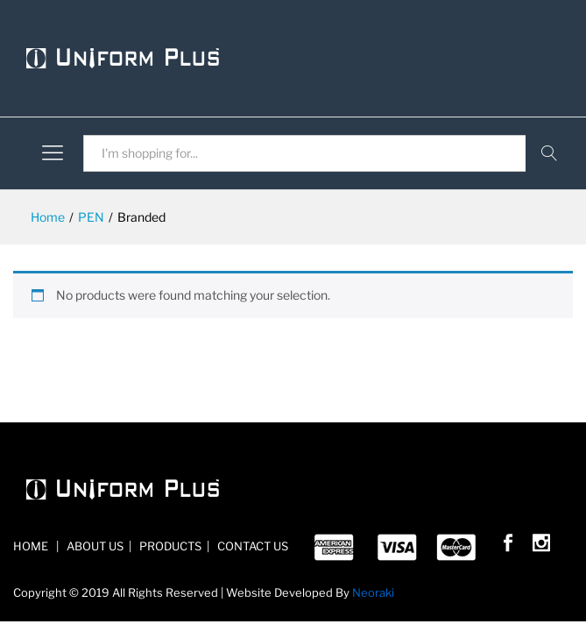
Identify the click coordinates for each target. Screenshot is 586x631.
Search (549, 153)
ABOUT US (94, 546)
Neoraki (373, 592)
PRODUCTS (169, 546)
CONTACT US (251, 546)
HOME (32, 546)
